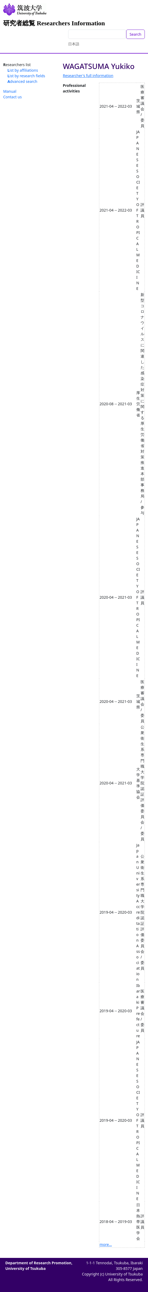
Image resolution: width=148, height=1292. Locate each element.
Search (135, 34)
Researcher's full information (88, 75)
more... (106, 1244)
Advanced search (22, 81)
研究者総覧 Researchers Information (54, 23)
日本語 (73, 43)
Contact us (12, 96)
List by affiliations (22, 70)
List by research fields (26, 75)
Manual (9, 91)
